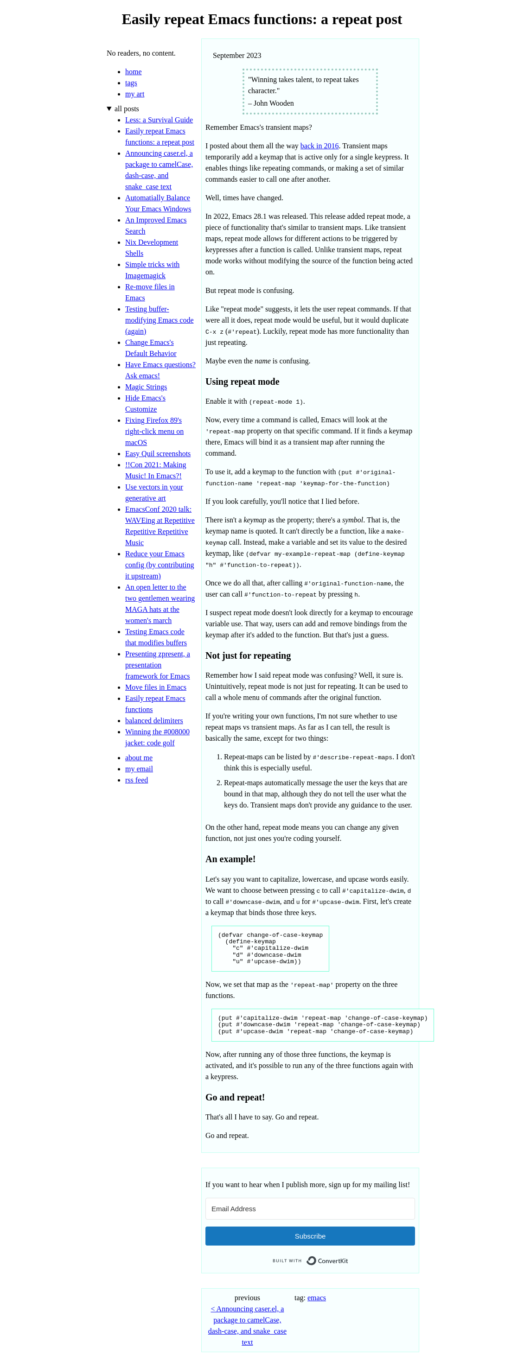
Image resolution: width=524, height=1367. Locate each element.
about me (139, 758)
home (133, 72)
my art (134, 94)
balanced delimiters (154, 721)
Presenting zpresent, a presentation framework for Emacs (157, 665)
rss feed (136, 780)
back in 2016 (319, 146)
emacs (316, 1298)
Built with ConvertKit (348, 1258)
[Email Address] (310, 1209)
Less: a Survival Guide (159, 120)
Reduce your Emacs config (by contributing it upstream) (159, 565)
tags (131, 83)
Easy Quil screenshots (158, 454)
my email (139, 769)
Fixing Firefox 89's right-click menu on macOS (154, 431)
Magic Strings (146, 387)
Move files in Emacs (155, 687)
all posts (127, 109)
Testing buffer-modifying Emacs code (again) (159, 320)
